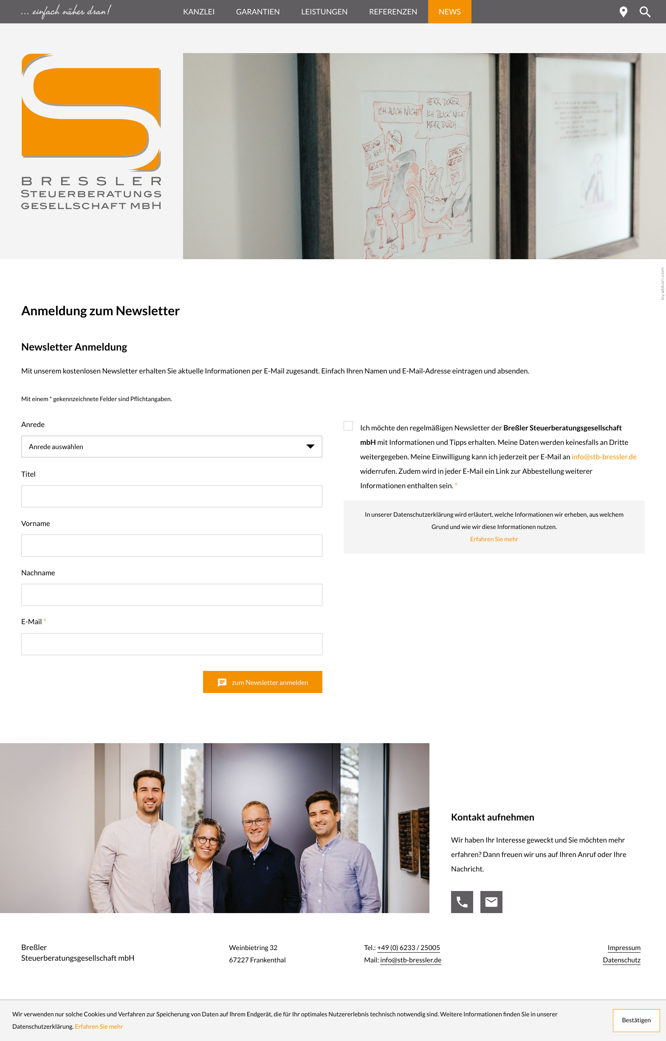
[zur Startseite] (91, 131)
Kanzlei (199, 11)
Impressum (624, 948)
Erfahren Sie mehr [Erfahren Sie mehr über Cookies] (99, 1026)
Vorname (35, 524)
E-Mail (33, 622)
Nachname (38, 573)
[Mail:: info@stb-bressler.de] (491, 902)
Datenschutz (622, 960)
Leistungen (324, 11)
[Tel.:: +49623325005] (462, 902)
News (450, 11)
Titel (28, 474)
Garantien (258, 11)
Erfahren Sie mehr (494, 539)
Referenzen (393, 11)
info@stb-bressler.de (604, 457)
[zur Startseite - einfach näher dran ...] (91, 11)
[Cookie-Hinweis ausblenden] (636, 1020)
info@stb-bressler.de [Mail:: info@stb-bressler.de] (410, 960)
